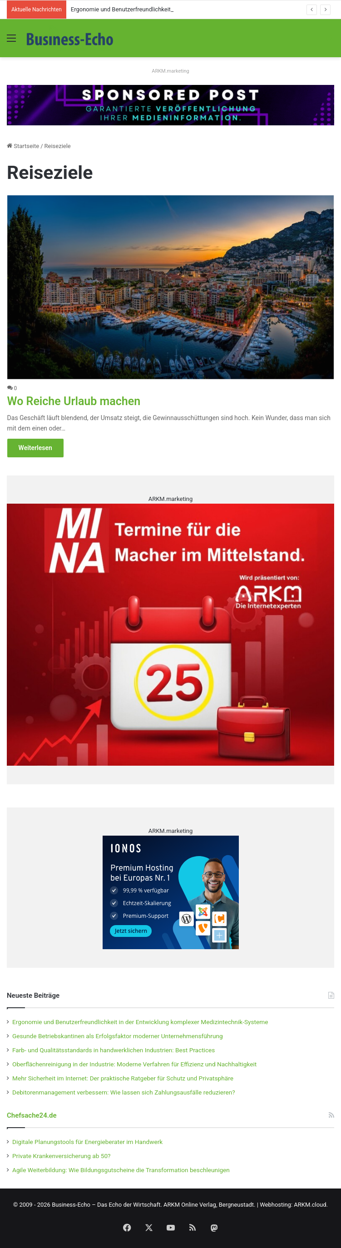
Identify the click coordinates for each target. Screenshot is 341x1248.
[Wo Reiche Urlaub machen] (170, 287)
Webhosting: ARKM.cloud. (294, 1204)
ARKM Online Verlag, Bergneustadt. (209, 1204)
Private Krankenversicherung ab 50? (61, 1155)
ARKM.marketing (170, 71)
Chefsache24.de (32, 1115)
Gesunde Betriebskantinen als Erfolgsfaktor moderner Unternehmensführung (117, 1036)
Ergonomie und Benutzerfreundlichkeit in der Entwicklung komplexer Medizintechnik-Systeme (140, 1021)
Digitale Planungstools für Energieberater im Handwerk (87, 1141)
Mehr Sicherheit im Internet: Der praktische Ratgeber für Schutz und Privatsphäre (122, 1078)
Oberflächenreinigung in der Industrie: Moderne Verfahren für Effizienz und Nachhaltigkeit (134, 1064)
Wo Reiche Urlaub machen (74, 401)
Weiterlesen (35, 447)
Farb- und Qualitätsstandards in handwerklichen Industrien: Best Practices (113, 1050)
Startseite (23, 146)
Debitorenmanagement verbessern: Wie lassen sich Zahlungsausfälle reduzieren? (123, 1092)
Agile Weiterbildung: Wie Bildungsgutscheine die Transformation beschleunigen (121, 1170)
